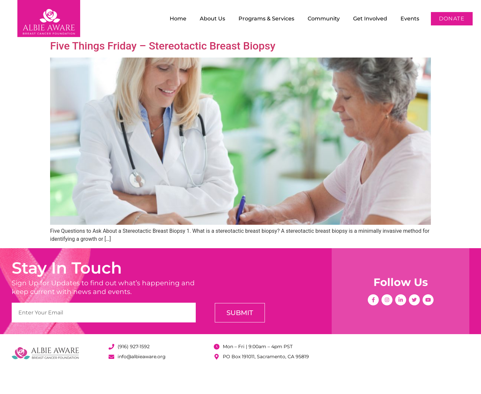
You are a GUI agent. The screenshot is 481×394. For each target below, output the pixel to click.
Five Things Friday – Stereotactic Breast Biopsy (162, 67)
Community (324, 18)
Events (409, 18)
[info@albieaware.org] (111, 378)
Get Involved (370, 18)
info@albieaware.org (142, 378)
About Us (212, 18)
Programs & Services (266, 18)
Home (178, 18)
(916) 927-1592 (134, 368)
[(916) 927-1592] (111, 368)
